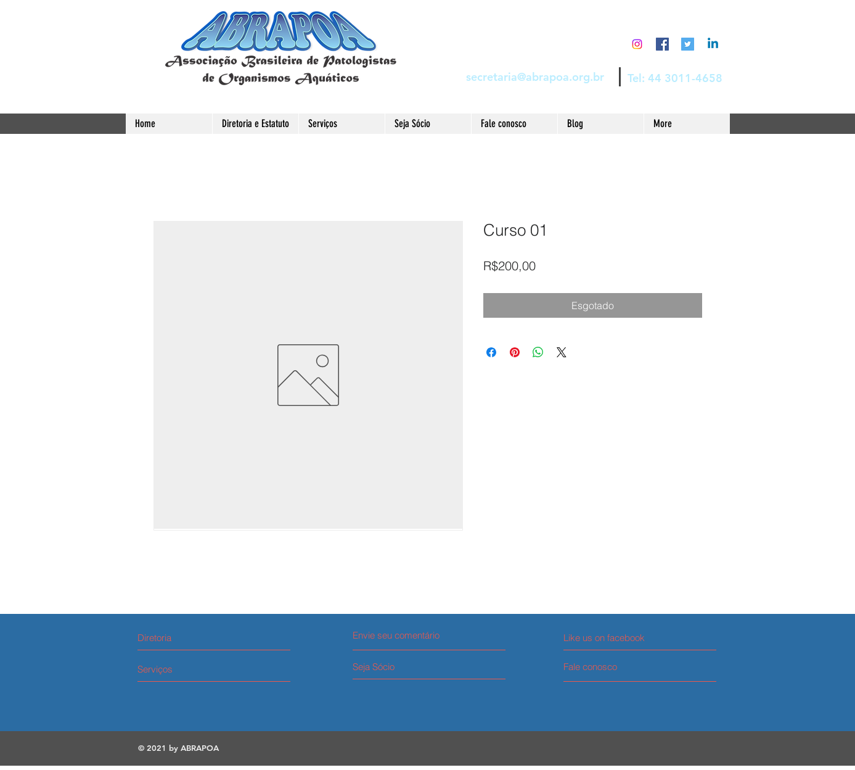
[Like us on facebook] (618, 637)
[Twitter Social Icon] (687, 44)
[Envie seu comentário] (404, 635)
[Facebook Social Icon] (662, 44)
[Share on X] (561, 352)
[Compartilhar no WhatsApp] (538, 352)
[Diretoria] (190, 637)
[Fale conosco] (610, 666)
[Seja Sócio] (399, 666)
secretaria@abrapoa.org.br (535, 77)
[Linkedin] (712, 44)
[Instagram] (637, 44)
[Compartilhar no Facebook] (491, 352)
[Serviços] (184, 669)
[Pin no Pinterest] (514, 352)
